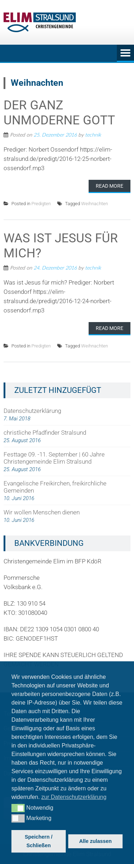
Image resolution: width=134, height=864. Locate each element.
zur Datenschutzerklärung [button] (73, 797)
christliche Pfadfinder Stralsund (45, 432)
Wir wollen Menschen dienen (42, 512)
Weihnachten (94, 203)
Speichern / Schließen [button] (39, 841)
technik (93, 135)
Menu (125, 53)
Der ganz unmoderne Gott (59, 113)
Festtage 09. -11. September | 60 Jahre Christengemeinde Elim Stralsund (54, 458)
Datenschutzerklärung (32, 410)
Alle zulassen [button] (95, 841)
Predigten (41, 203)
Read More (109, 186)
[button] (18, 808)
